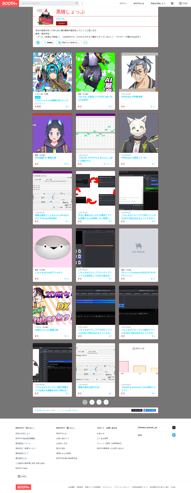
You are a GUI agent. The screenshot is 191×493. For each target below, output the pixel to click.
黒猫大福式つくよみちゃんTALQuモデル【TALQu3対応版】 (52, 216)
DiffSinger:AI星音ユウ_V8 (133, 158)
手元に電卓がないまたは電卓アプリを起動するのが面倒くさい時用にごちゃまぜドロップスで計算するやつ (95, 217)
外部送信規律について (140, 487)
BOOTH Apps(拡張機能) (25, 438)
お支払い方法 (61, 443)
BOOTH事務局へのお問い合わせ (110, 448)
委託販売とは (21, 458)
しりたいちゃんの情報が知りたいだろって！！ (51, 102)
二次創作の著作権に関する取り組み (30, 463)
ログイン (123, 3)
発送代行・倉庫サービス (26, 448)
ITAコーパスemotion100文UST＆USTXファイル (138, 274)
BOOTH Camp (21, 468)
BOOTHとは (139, 3)
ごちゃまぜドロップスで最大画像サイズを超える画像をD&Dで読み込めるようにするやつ (52, 389)
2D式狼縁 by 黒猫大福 (45, 158)
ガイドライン (107, 487)
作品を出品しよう (158, 3)
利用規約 (80, 487)
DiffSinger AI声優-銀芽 (132, 97)
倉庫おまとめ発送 (63, 453)
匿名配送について (23, 443)
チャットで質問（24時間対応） (110, 443)
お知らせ (100, 433)
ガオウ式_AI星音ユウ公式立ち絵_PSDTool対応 (95, 98)
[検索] (76, 3)
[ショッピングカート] (172, 3)
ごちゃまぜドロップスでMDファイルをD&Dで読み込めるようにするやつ (138, 216)
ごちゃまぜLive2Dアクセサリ (49, 272)
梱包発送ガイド (22, 453)
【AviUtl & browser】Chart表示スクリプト (137, 389)
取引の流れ (60, 448)
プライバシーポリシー (122, 487)
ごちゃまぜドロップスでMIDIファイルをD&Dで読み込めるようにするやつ (138, 332)
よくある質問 (102, 438)
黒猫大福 (60, 19)
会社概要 (71, 487)
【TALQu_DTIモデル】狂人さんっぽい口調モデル (95, 159)
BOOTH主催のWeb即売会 (66, 458)
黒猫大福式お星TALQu (89, 387)
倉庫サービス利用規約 (93, 487)
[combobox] (49, 3)
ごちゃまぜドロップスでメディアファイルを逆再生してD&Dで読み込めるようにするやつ (95, 274)
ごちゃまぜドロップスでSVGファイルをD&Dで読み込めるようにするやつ (95, 332)
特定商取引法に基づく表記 (159, 487)
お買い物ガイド (62, 438)
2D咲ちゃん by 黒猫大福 (46, 330)
